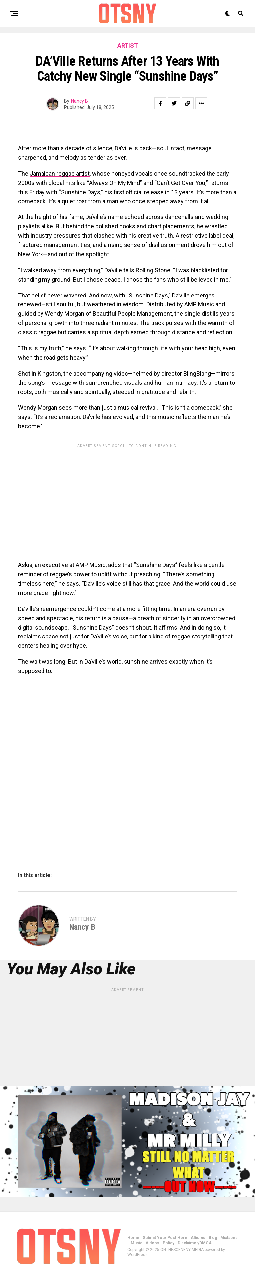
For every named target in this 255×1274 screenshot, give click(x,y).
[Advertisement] (127, 497)
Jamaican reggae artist (60, 173)
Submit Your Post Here (165, 1237)
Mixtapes (229, 1237)
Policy (168, 1243)
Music (136, 1243)
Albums (198, 1237)
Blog (213, 1237)
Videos (152, 1243)
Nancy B (79, 101)
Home (133, 1237)
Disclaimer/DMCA (195, 1243)
